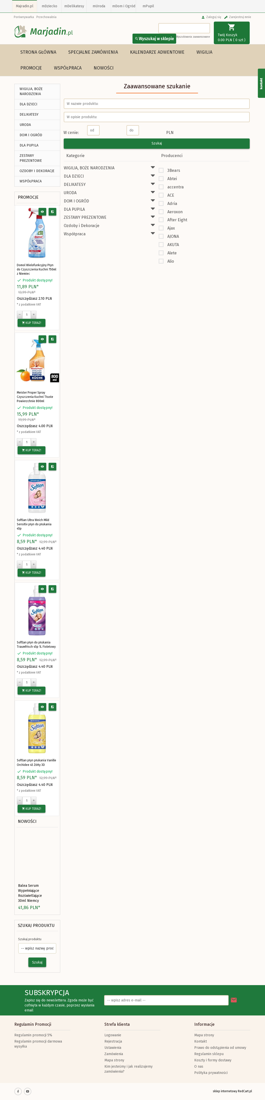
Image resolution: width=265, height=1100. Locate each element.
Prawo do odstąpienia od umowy (220, 1048)
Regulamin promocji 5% (33, 1035)
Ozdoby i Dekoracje (37, 171)
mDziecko (49, 6)
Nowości (104, 68)
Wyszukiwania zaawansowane (193, 36)
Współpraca (68, 68)
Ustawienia (112, 1048)
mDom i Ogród (123, 6)
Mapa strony (114, 1060)
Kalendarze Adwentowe (157, 52)
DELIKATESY (29, 114)
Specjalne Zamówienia (93, 52)
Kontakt (200, 1041)
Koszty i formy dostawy (212, 1060)
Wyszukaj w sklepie (154, 38)
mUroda (99, 6)
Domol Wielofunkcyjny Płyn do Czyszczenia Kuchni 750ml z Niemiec (36, 269)
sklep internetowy (225, 1091)
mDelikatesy (74, 6)
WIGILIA (204, 52)
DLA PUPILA (29, 145)
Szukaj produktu (36, 925)
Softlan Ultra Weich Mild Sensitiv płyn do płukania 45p (34, 524)
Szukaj (37, 962)
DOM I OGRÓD (31, 135)
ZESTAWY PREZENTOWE (31, 158)
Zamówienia (113, 1054)
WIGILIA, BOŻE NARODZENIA (31, 91)
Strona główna (38, 52)
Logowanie (112, 1035)
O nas (198, 1066)
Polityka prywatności (211, 1073)
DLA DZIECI (28, 104)
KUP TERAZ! (31, 323)
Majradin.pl (24, 6)
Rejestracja (113, 1041)
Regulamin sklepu (209, 1054)
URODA (25, 125)
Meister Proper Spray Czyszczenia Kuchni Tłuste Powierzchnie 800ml (35, 397)
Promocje (31, 68)
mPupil (148, 6)
